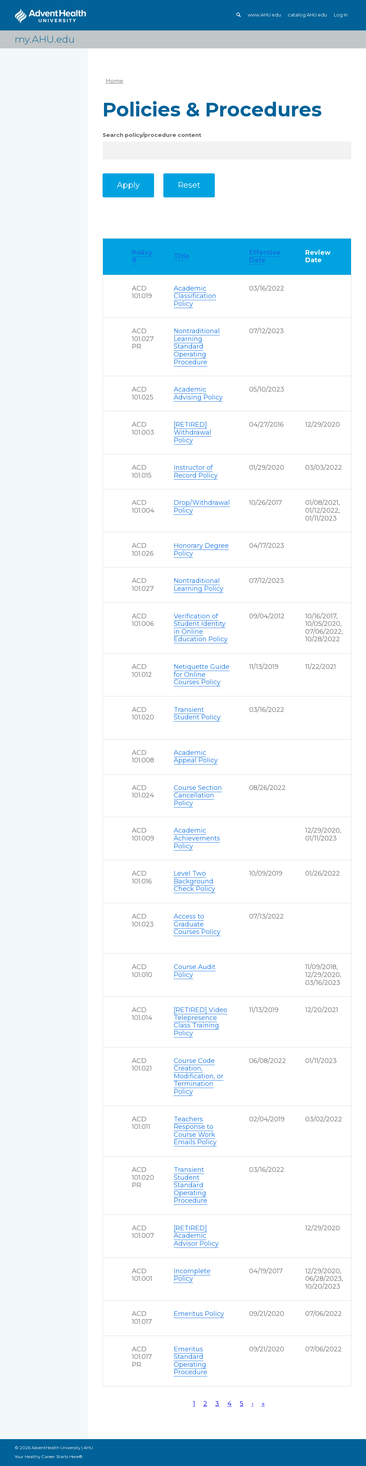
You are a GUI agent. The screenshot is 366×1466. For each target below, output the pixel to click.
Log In (341, 15)
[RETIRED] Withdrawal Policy (192, 432)
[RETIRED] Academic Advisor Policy (196, 1235)
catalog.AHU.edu (307, 15)
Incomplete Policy (192, 1275)
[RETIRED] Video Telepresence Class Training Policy (200, 1021)
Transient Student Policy (197, 714)
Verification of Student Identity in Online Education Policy (201, 627)
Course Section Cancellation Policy (198, 795)
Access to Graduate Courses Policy (197, 924)
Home (114, 80)
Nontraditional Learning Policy (198, 585)
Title (181, 256)
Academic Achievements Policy (197, 838)
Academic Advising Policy (198, 393)
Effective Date (265, 256)
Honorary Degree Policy (201, 549)
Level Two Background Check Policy (194, 881)
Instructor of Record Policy (196, 471)
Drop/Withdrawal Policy (202, 506)
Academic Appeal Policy (196, 757)
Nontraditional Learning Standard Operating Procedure (197, 346)
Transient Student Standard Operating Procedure (190, 1185)
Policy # (142, 256)
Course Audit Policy (195, 971)
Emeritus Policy (199, 1314)
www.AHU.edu (264, 15)
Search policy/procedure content (152, 134)
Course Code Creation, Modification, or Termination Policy (198, 1076)
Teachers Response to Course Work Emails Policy (195, 1130)
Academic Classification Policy (195, 296)
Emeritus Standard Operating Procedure (190, 1360)
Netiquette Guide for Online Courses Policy (201, 674)
